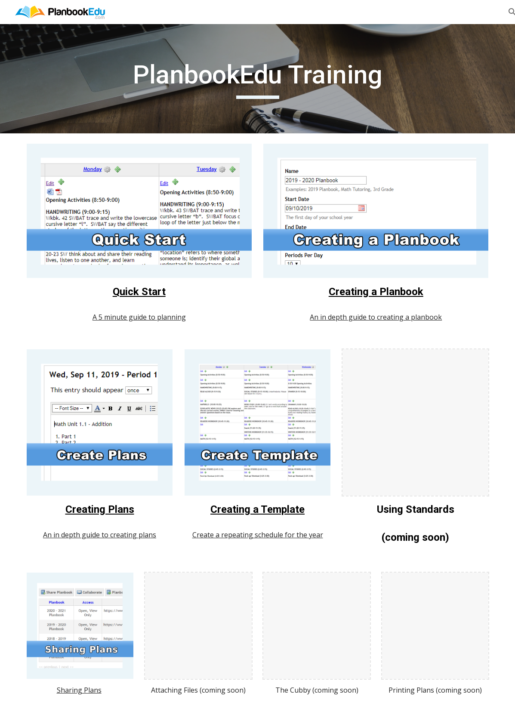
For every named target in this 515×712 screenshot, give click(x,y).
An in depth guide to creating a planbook (376, 317)
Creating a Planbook (376, 292)
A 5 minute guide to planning (139, 317)
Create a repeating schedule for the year (257, 534)
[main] (257, 78)
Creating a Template (257, 509)
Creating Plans (99, 509)
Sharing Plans (79, 690)
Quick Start (139, 292)
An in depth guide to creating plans (99, 534)
